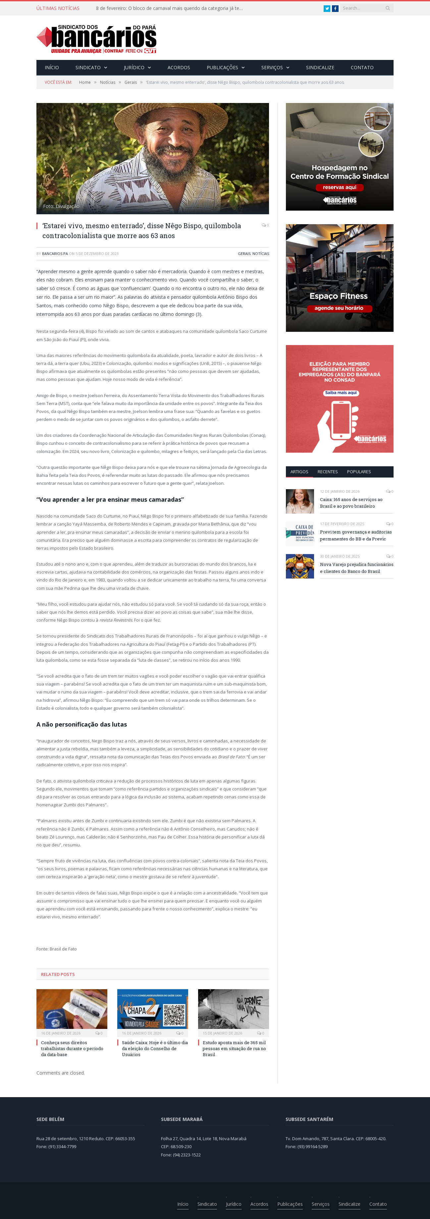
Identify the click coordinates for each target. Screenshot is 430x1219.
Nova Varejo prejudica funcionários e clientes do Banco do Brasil (357, 567)
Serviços (272, 67)
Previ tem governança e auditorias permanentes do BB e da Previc (356, 535)
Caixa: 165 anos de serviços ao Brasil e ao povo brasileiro (351, 502)
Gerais (244, 253)
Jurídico (134, 67)
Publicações (222, 67)
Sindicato (88, 67)
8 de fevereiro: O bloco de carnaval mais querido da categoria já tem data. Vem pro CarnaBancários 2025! (172, 8)
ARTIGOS (299, 472)
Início (52, 67)
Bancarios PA (55, 253)
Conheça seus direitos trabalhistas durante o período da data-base (72, 1048)
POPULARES (359, 472)
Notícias (260, 253)
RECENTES (328, 472)
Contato (362, 67)
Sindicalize (320, 67)
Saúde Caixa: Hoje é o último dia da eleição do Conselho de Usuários (155, 1048)
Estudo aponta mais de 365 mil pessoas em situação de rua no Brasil (234, 1048)
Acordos (179, 67)
